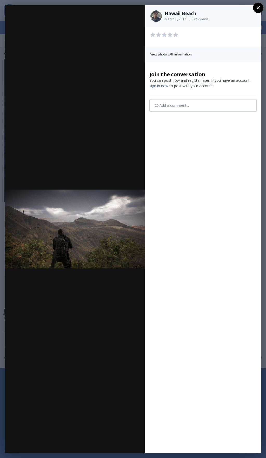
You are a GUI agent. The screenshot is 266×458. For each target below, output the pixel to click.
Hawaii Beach (180, 13)
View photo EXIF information (171, 54)
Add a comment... (172, 105)
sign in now (158, 85)
